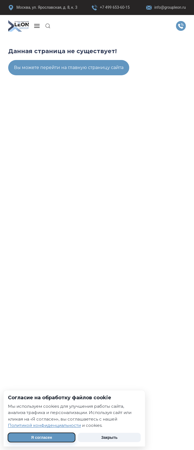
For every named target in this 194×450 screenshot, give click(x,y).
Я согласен (41, 437)
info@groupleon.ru (166, 7)
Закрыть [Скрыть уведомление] (109, 437)
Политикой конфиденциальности (44, 425)
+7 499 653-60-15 (115, 7)
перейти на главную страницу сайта (82, 67)
